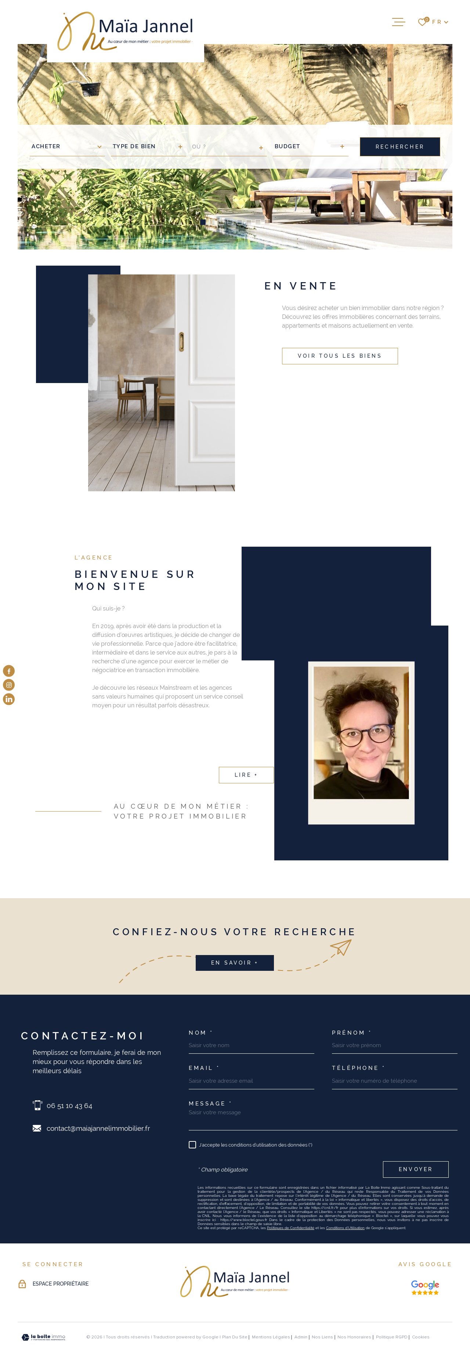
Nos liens (322, 1337)
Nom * (201, 1033)
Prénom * (352, 1033)
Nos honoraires (354, 1337)
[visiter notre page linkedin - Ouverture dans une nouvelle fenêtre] (9, 699)
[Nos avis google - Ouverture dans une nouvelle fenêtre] (425, 1287)
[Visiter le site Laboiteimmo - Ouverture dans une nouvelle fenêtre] (43, 1337)
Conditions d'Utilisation (345, 1228)
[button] (203, 222)
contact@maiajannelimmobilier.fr (98, 1128)
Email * (204, 1068)
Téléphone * (359, 1068)
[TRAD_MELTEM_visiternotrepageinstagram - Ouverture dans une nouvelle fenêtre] (9, 685)
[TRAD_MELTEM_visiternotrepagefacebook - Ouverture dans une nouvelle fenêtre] (9, 671)
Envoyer (416, 1169)
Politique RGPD (392, 1337)
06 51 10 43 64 (69, 1105)
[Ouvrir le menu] (398, 22)
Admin (300, 1337)
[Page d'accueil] (125, 31)
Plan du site (234, 1337)
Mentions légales (271, 1337)
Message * (211, 1104)
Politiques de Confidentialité (290, 1228)
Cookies (421, 1337)
